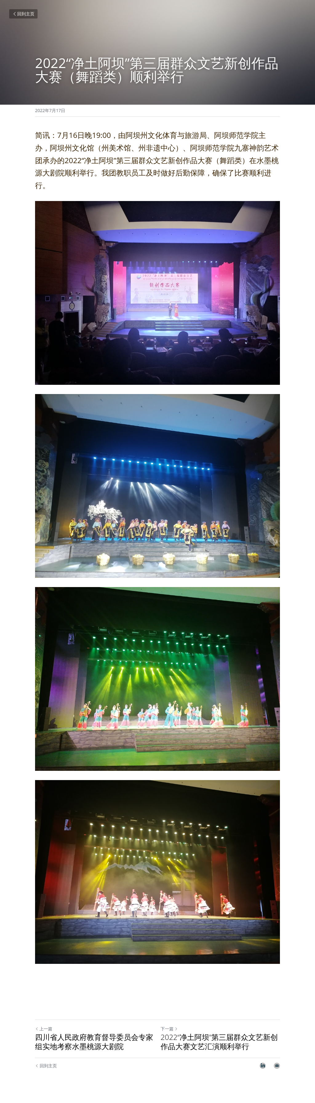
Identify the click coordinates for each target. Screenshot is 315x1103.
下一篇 (169, 1029)
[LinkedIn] (263, 1066)
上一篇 (43, 1029)
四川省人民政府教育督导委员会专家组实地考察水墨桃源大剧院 (94, 1042)
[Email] (277, 1066)
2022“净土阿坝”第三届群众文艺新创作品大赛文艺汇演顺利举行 (219, 1042)
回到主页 (23, 14)
